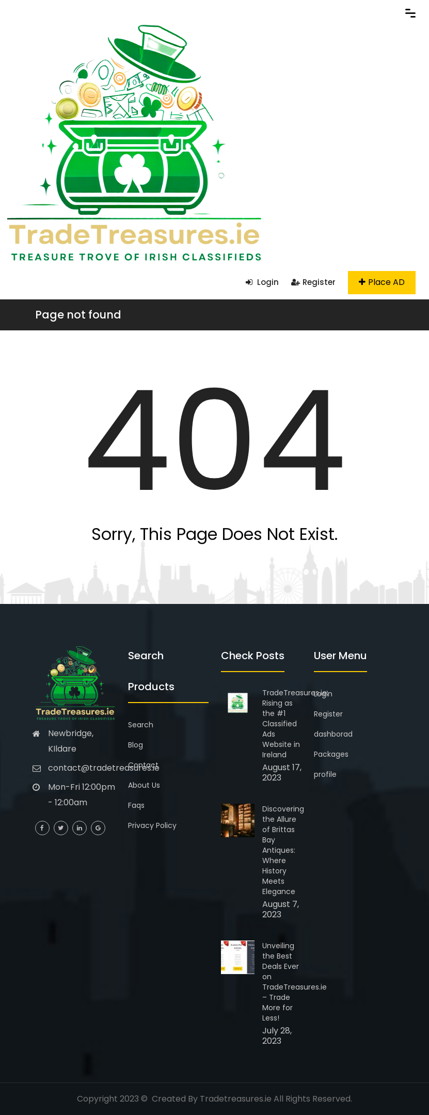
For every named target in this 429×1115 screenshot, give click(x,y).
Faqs (136, 805)
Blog (135, 745)
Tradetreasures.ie (236, 1099)
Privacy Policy (152, 825)
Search (140, 725)
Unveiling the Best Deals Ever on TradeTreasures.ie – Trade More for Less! (294, 982)
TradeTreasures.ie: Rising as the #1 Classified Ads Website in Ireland (295, 724)
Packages (331, 754)
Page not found (78, 314)
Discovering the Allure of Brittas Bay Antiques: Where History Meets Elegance (283, 850)
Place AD (382, 282)
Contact (143, 765)
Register (313, 282)
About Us (144, 785)
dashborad (333, 734)
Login (262, 282)
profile (325, 774)
